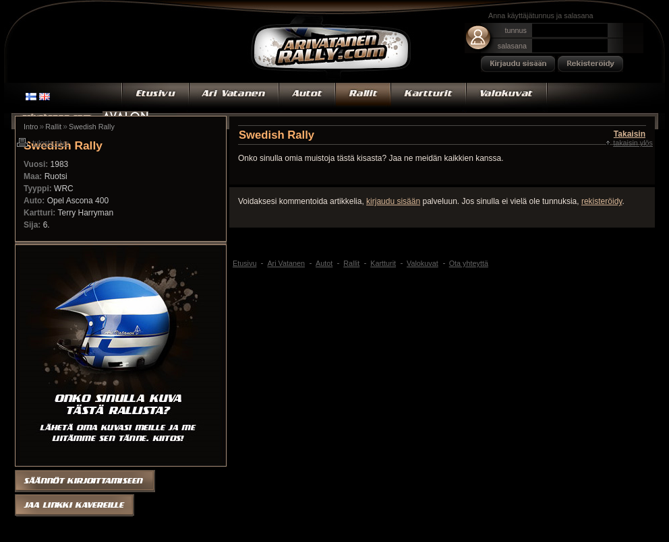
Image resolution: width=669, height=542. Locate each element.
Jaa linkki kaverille (75, 506)
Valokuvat (507, 97)
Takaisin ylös (633, 143)
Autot (307, 97)
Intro (31, 127)
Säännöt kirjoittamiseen (85, 480)
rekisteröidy (601, 201)
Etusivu (155, 97)
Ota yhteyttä (468, 263)
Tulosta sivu (50, 143)
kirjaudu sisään (393, 201)
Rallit (363, 97)
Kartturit (429, 97)
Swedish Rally (92, 127)
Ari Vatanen (331, 49)
